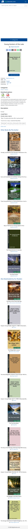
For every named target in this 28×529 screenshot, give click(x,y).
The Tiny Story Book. (14, 423)
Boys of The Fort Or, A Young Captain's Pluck (14, 225)
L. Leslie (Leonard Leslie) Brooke (14, 302)
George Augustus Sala (14, 522)
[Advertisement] (14, 23)
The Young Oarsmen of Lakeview (14, 250)
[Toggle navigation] (25, 1)
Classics (6, 89)
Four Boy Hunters (14, 274)
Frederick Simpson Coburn (14, 498)
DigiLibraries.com (10, 78)
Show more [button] (3, 126)
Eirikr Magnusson (14, 449)
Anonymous (14, 424)
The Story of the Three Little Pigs (13, 301)
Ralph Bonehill (15, 47)
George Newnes (15, 376)
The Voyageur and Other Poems (14, 496)
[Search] (13, 5)
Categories (14, 40)
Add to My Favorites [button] (14, 74)
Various (14, 327)
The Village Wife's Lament (14, 350)
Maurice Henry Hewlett (14, 351)
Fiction (2, 89)
